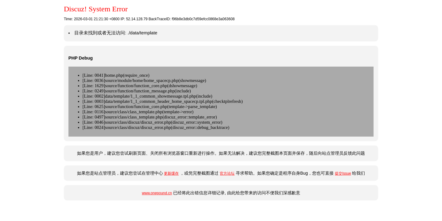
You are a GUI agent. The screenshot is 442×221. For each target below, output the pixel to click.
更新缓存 (171, 173)
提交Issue (343, 173)
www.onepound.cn (157, 193)
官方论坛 (227, 173)
